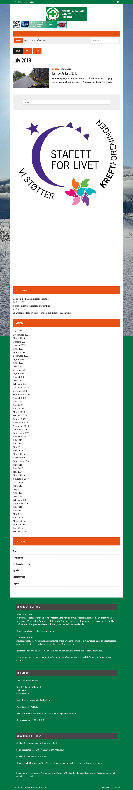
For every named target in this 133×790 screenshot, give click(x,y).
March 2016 (19, 520)
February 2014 (20, 531)
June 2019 (18, 443)
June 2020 (18, 405)
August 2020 (19, 397)
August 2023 (19, 345)
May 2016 (18, 513)
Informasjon (18, 557)
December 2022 (21, 355)
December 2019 (21, 422)
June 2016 (18, 510)
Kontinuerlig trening (21, 564)
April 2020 (18, 408)
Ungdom (16, 583)
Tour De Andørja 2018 (64, 73)
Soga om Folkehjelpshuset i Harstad (31, 298)
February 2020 (20, 415)
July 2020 (17, 401)
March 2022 (19, 366)
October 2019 (20, 429)
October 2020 (20, 390)
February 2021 (20, 383)
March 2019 (19, 454)
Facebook (18, 2)
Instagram (30, 2)
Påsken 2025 (19, 302)
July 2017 (17, 485)
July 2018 (17, 464)
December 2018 (21, 457)
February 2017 (20, 499)
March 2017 (19, 496)
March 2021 (19, 380)
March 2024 (19, 338)
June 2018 (18, 468)
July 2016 (17, 506)
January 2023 (19, 352)
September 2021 (21, 373)
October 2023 (20, 341)
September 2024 (21, 334)
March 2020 (19, 412)
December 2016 (21, 503)
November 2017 (21, 478)
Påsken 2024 (19, 309)
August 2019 (19, 436)
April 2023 (18, 348)
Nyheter (55, 69)
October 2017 (20, 482)
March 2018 (19, 475)
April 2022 (18, 362)
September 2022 (21, 359)
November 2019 (21, 426)
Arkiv (15, 551)
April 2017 (18, 492)
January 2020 (19, 419)
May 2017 (18, 489)
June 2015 (18, 527)
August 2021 (19, 376)
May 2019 (18, 447)
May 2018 (18, 471)
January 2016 (19, 524)
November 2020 (21, 387)
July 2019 (17, 440)
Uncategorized (19, 576)
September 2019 (21, 433)
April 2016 (18, 517)
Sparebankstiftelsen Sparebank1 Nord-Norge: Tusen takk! (42, 312)
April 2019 (18, 450)
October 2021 (20, 369)
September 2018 (21, 461)
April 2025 (18, 331)
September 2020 (21, 394)
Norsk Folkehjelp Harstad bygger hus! (31, 305)
